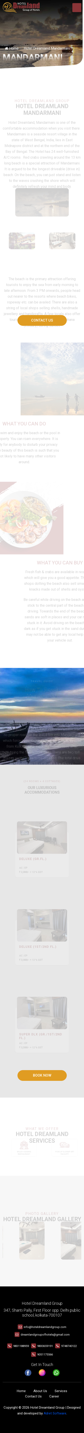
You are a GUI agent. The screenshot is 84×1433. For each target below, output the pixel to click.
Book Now (42, 1075)
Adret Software (55, 1413)
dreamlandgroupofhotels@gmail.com (45, 1334)
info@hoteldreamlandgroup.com (45, 1327)
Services (61, 1391)
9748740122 (69, 1346)
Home (12, 48)
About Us (40, 1391)
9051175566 (45, 1354)
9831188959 (21, 1346)
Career (54, 1396)
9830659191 (45, 1346)
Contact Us (42, 320)
